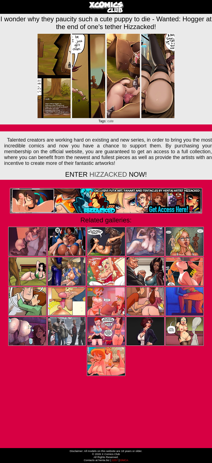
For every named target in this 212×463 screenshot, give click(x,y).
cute (110, 121)
